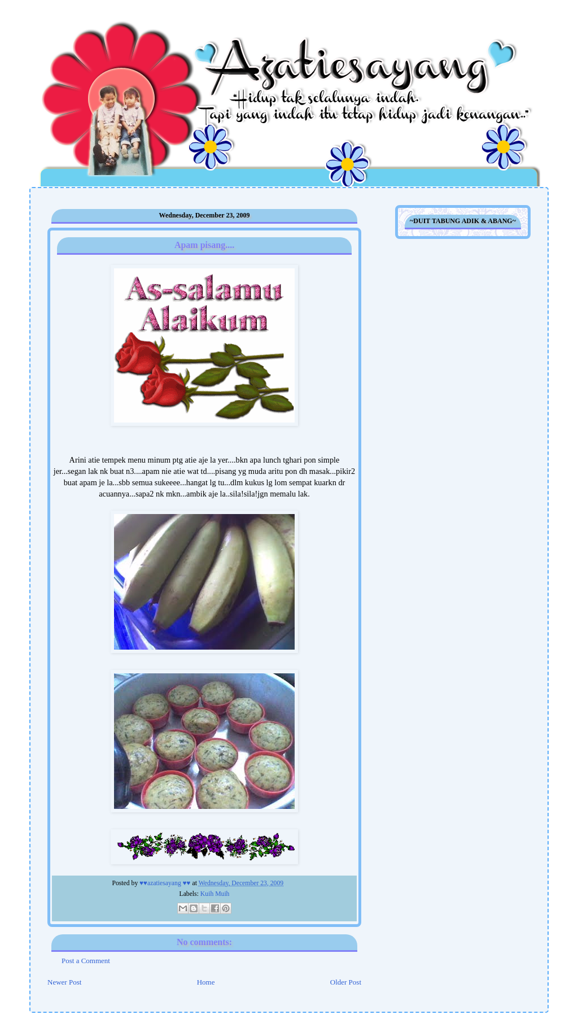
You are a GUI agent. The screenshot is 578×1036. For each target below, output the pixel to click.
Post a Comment (86, 960)
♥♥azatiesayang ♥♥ (165, 883)
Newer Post (64, 982)
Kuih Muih (215, 894)
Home (206, 982)
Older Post (345, 982)
